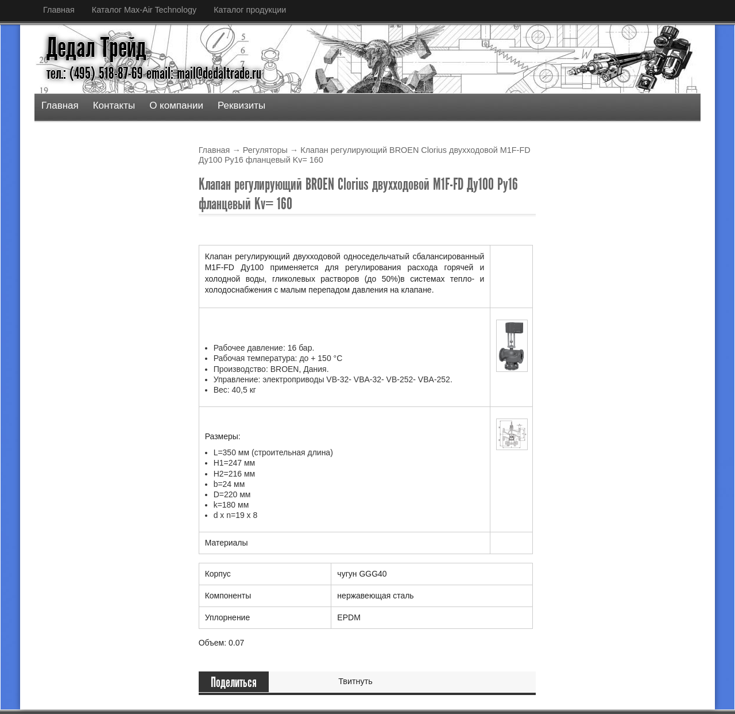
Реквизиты (241, 105)
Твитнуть (355, 681)
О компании (176, 105)
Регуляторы (265, 150)
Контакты (114, 105)
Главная (59, 9)
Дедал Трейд (96, 48)
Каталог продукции (250, 9)
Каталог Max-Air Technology (144, 9)
